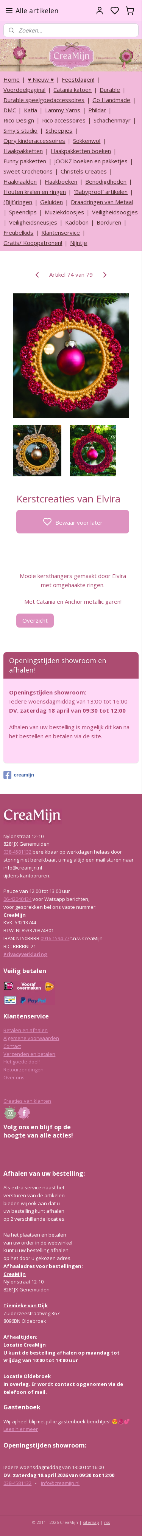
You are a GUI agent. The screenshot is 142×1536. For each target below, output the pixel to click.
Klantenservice (60, 232)
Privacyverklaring (25, 954)
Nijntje (78, 242)
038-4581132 (17, 851)
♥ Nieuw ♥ (41, 79)
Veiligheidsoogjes (115, 212)
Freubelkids (18, 232)
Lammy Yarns (62, 110)
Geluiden (51, 202)
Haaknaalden (20, 181)
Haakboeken (61, 181)
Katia (30, 110)
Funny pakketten (24, 161)
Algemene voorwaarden (31, 1038)
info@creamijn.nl (60, 1483)
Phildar (97, 110)
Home (11, 79)
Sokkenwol (86, 140)
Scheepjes (58, 130)
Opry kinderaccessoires (34, 140)
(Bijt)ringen (17, 202)
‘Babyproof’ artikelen (101, 191)
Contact (12, 1046)
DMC (9, 110)
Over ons (14, 1077)
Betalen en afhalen (25, 1030)
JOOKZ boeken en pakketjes (91, 161)
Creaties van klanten (27, 1100)
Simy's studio (20, 130)
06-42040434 (17, 899)
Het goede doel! (21, 1061)
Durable (110, 89)
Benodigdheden (105, 181)
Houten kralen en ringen (34, 191)
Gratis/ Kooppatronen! (32, 242)
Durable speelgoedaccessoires (43, 100)
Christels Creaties (84, 171)
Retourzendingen (23, 1069)
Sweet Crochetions (28, 171)
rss (107, 1522)
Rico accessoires (64, 120)
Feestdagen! (78, 79)
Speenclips (23, 212)
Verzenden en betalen (29, 1054)
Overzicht (35, 620)
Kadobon (77, 222)
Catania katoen (72, 89)
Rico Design (18, 120)
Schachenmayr (112, 120)
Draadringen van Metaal (102, 202)
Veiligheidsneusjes (33, 222)
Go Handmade (111, 100)
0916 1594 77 (55, 938)
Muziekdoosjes (64, 212)
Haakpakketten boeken (81, 151)
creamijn (18, 775)
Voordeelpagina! (24, 89)
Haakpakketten (23, 151)
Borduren (109, 222)
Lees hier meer (20, 1429)
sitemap (91, 1522)
